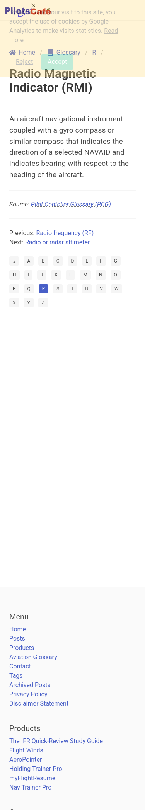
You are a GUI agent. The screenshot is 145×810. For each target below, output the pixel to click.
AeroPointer (25, 759)
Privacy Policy (28, 694)
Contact (20, 666)
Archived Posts (30, 685)
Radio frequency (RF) (65, 233)
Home (17, 629)
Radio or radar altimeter (57, 242)
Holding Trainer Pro (35, 768)
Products (21, 647)
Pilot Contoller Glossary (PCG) (71, 204)
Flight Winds (26, 750)
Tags (16, 675)
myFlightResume (32, 778)
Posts (17, 638)
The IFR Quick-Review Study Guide (56, 741)
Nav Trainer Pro (30, 787)
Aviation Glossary (33, 657)
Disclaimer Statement (38, 703)
